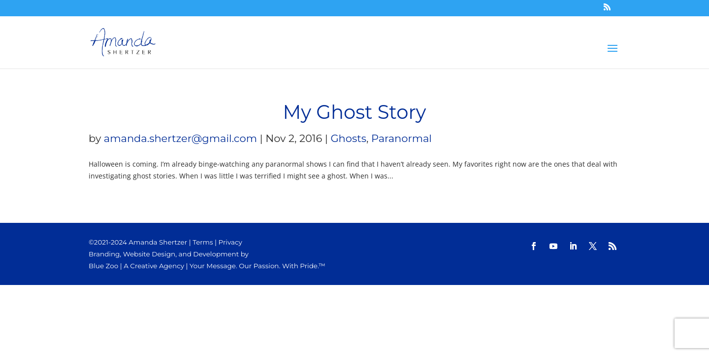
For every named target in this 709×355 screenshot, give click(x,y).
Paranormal (401, 138)
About (523, 45)
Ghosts (348, 138)
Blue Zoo (103, 266)
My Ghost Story (354, 112)
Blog (474, 45)
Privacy (230, 242)
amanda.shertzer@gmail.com (180, 138)
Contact (581, 45)
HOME (318, 45)
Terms (203, 242)
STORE (426, 45)
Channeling (372, 45)
